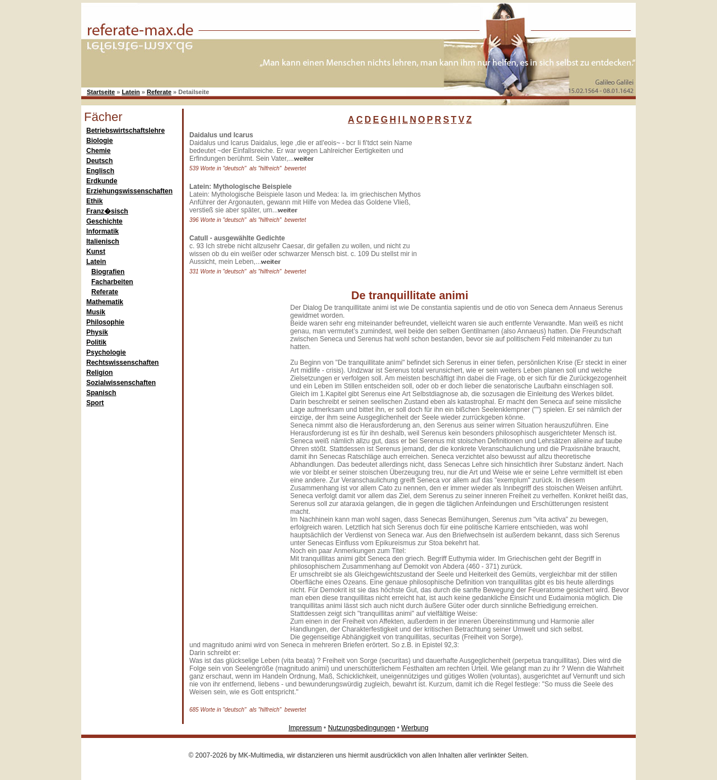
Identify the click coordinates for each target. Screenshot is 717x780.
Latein (130, 92)
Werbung (414, 728)
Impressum (305, 728)
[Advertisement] (518, 201)
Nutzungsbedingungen (361, 728)
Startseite (101, 92)
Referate (159, 92)
